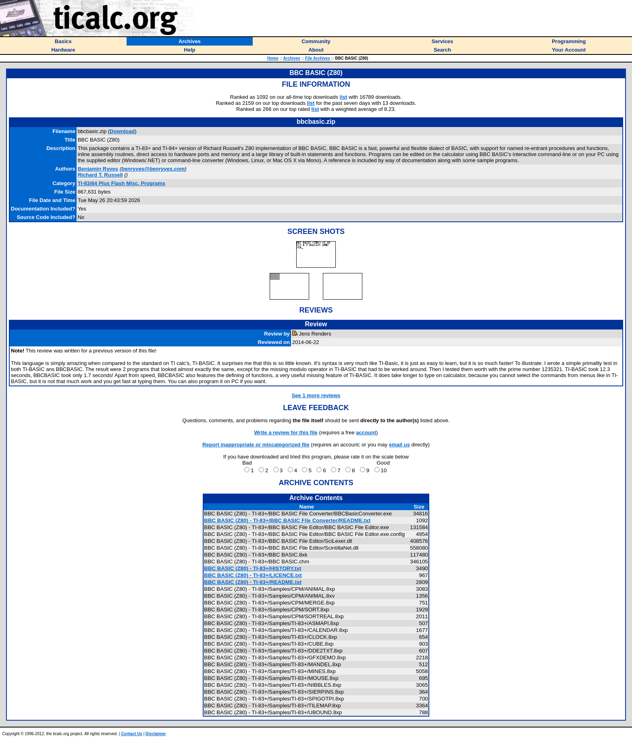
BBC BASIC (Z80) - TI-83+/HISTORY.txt (252, 568)
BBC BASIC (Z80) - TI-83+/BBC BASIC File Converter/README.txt (287, 520)
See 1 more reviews (316, 395)
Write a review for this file (286, 432)
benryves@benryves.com (153, 169)
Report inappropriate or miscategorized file (256, 445)
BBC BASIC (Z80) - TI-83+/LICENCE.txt (253, 575)
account (366, 432)
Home (273, 58)
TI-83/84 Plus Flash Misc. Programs (121, 183)
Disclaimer (156, 734)
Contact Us (131, 734)
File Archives (317, 58)
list (343, 97)
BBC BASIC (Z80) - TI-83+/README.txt (252, 582)
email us (399, 445)
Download (122, 131)
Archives (291, 58)
